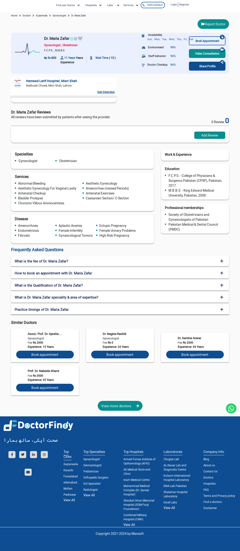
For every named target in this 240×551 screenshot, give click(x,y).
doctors (26, 15)
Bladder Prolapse (30, 198)
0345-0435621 (152, 5)
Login (174, 4)
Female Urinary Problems (117, 230)
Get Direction (106, 92)
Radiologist (90, 489)
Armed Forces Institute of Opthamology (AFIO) (139, 461)
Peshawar (70, 494)
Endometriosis (28, 230)
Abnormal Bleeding (31, 183)
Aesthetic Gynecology (101, 183)
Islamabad (70, 482)
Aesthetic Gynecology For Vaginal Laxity (47, 188)
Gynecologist (28, 161)
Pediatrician (91, 471)
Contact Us (210, 471)
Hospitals (209, 483)
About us (209, 465)
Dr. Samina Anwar (189, 338)
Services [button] (129, 5)
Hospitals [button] (91, 5)
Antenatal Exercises (100, 193)
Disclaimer (210, 508)
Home (14, 15)
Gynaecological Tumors (76, 235)
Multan (68, 488)
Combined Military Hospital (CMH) (135, 517)
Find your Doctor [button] (65, 5)
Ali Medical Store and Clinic (137, 471)
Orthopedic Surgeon (96, 477)
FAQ (206, 489)
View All (69, 500)
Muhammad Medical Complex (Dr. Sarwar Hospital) (137, 490)
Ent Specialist (92, 483)
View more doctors (120, 405)
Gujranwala (41, 15)
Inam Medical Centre (137, 480)
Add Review (209, 135)
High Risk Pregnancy (114, 235)
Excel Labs (170, 502)
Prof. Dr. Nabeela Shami (43, 371)
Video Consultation (210, 52)
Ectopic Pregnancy (113, 225)
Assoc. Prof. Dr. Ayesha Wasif (46, 334)
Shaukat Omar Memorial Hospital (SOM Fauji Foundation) (139, 504)
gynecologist (59, 15)
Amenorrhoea (28, 225)
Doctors (208, 477)
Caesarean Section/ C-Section (107, 198)
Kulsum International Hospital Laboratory (177, 478)
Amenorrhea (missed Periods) (107, 188)
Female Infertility (71, 230)
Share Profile (212, 65)
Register (184, 4)
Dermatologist (92, 465)
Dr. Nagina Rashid (114, 334)
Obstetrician (68, 161)
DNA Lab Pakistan (175, 486)
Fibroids (24, 235)
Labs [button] (110, 5)
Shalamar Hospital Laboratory (176, 494)
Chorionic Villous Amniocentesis (41, 203)
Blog (206, 459)
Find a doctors (212, 502)
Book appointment (44, 354)
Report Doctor (213, 24)
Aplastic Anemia (70, 225)
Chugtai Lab (171, 459)
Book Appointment (210, 39)
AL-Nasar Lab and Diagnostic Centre (175, 467)
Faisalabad (70, 476)
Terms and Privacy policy (219, 496)
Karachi (68, 470)
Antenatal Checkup (32, 193)
